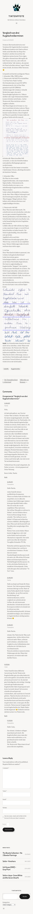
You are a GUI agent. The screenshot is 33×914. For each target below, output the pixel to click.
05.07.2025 (27, 854)
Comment (6, 768)
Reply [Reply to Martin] (5, 477)
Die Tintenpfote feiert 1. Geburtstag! (10, 381)
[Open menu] (16, 23)
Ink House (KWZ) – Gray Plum (9, 868)
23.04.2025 (27, 868)
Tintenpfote (16, 16)
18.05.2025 (27, 861)
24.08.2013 (10, 482)
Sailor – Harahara (9, 861)
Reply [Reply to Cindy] (5, 716)
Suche (25, 896)
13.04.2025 (27, 877)
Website (5, 808)
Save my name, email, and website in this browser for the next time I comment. (15, 817)
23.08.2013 (7, 403)
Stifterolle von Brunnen (24, 381)
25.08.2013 (10, 625)
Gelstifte (6, 369)
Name (5, 791)
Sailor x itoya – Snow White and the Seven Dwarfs (12, 876)
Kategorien (6, 902)
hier (15, 533)
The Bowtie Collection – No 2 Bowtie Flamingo (12, 854)
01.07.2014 (6, 664)
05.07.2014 (9, 720)
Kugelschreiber (15, 369)
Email (5, 799)
